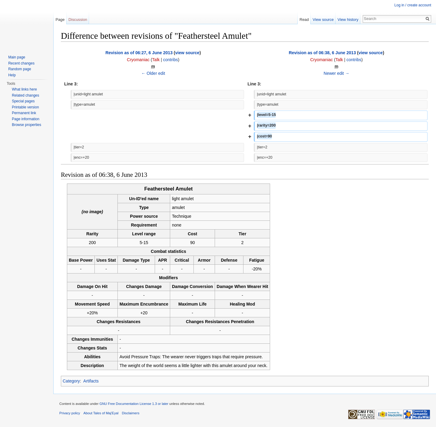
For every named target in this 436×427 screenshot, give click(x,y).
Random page (19, 69)
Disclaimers (131, 413)
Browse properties (26, 125)
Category (71, 381)
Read (304, 19)
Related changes (25, 95)
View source (323, 19)
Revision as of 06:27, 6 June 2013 (139, 52)
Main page (16, 57)
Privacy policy (69, 413)
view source (187, 52)
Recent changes (21, 63)
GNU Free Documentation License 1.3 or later (133, 403)
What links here (24, 89)
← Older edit (153, 73)
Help (12, 75)
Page (59, 19)
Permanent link (24, 113)
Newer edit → (336, 73)
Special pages (23, 101)
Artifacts (91, 381)
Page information (25, 119)
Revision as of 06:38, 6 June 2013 (322, 52)
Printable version (25, 107)
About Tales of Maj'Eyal (101, 413)
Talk (156, 59)
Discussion (77, 19)
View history (348, 19)
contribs (170, 59)
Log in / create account (413, 5)
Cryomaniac (138, 59)
